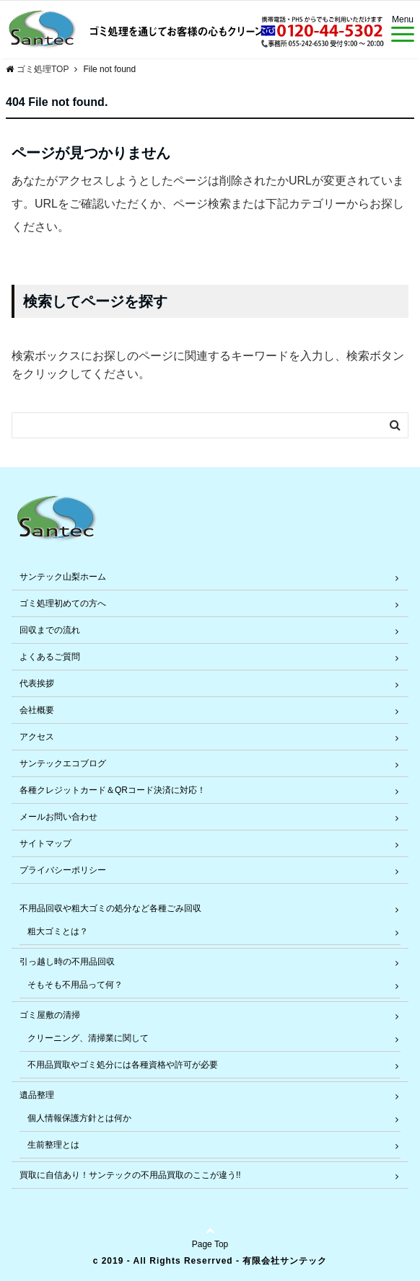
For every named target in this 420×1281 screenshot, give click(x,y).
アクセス (36, 737)
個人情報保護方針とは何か (79, 1118)
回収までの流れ (49, 630)
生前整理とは (53, 1145)
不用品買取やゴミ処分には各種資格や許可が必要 (122, 1065)
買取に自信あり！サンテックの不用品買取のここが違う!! (130, 1175)
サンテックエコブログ (62, 763)
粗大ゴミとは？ (57, 931)
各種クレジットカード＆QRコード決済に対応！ (112, 790)
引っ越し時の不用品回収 (67, 962)
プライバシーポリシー (62, 870)
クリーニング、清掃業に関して (88, 1038)
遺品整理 (36, 1095)
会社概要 (36, 710)
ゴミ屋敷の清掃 (49, 1015)
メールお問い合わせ (58, 817)
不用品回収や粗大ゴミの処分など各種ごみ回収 (110, 908)
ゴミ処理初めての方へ (62, 603)
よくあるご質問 (49, 657)
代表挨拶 (36, 683)
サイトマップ (45, 843)
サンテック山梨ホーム (62, 577)
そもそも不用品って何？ (75, 985)
